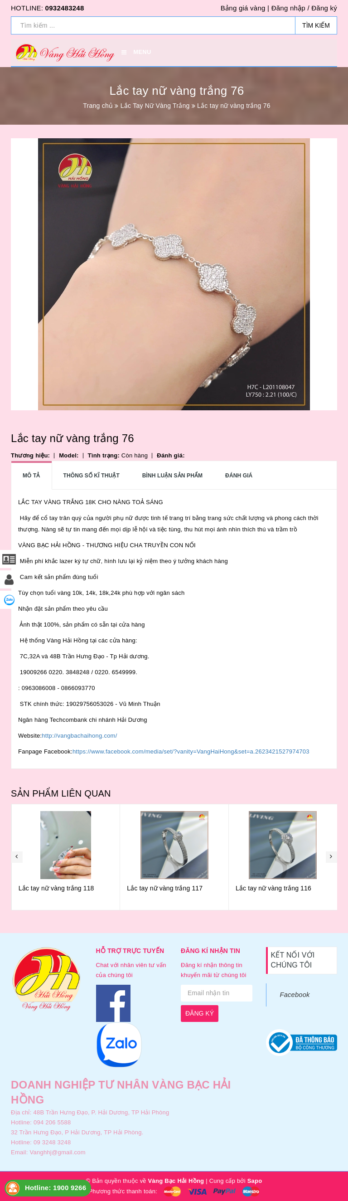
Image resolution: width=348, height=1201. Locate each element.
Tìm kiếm (316, 25)
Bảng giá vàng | (245, 8)
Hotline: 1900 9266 (55, 1187)
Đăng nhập (288, 8)
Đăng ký (324, 8)
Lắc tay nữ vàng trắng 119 (56, 888)
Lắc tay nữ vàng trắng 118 (165, 888)
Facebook (295, 994)
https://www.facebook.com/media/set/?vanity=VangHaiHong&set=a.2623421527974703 (190, 751)
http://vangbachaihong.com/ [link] (79, 735)
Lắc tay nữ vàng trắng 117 (273, 888)
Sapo (254, 1180)
